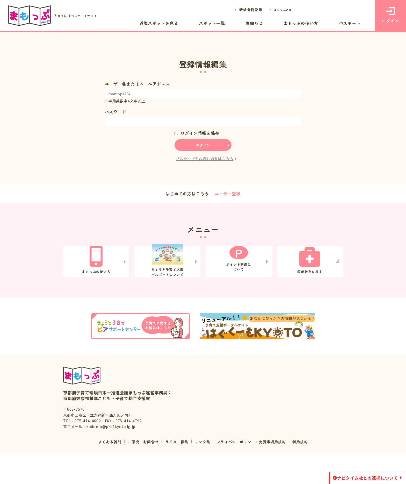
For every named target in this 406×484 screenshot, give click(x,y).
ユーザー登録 (227, 193)
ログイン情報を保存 (199, 133)
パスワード (115, 112)
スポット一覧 (245, 22)
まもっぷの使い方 (314, 22)
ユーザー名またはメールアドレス (137, 84)
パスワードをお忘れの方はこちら (204, 158)
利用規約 (311, 472)
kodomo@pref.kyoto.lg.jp (110, 457)
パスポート (355, 22)
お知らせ (277, 22)
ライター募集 (174, 472)
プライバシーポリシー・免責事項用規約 (256, 472)
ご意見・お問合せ (136, 472)
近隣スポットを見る (200, 22)
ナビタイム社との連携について (367, 478)
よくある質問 (99, 472)
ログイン (390, 15)
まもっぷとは (279, 9)
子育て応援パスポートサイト (60, 15)
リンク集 (202, 472)
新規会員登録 (244, 9)
